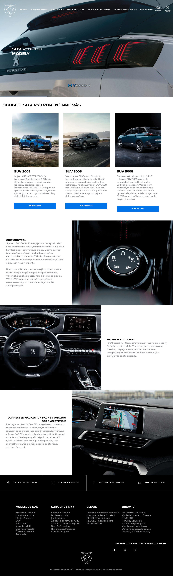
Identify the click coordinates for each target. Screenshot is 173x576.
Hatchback (22, 523)
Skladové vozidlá (60, 512)
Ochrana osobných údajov (136, 529)
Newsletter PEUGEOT (134, 512)
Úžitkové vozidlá (25, 531)
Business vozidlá (25, 529)
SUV (18, 520)
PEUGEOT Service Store (99, 520)
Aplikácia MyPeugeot (133, 523)
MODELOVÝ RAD (27, 506)
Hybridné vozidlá (25, 515)
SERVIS (91, 506)
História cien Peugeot (63, 529)
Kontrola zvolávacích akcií (100, 515)
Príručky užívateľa (132, 520)
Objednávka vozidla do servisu (103, 512)
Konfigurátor (58, 518)
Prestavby (21, 534)
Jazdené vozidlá (60, 515)
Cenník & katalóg (60, 526)
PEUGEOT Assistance (98, 518)
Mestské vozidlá (24, 518)
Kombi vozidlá (23, 526)
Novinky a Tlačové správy (136, 531)
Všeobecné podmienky (134, 526)
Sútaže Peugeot (60, 531)
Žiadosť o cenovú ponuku (65, 520)
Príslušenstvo (94, 523)
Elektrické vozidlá (25, 512)
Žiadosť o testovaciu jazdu (65, 523)
